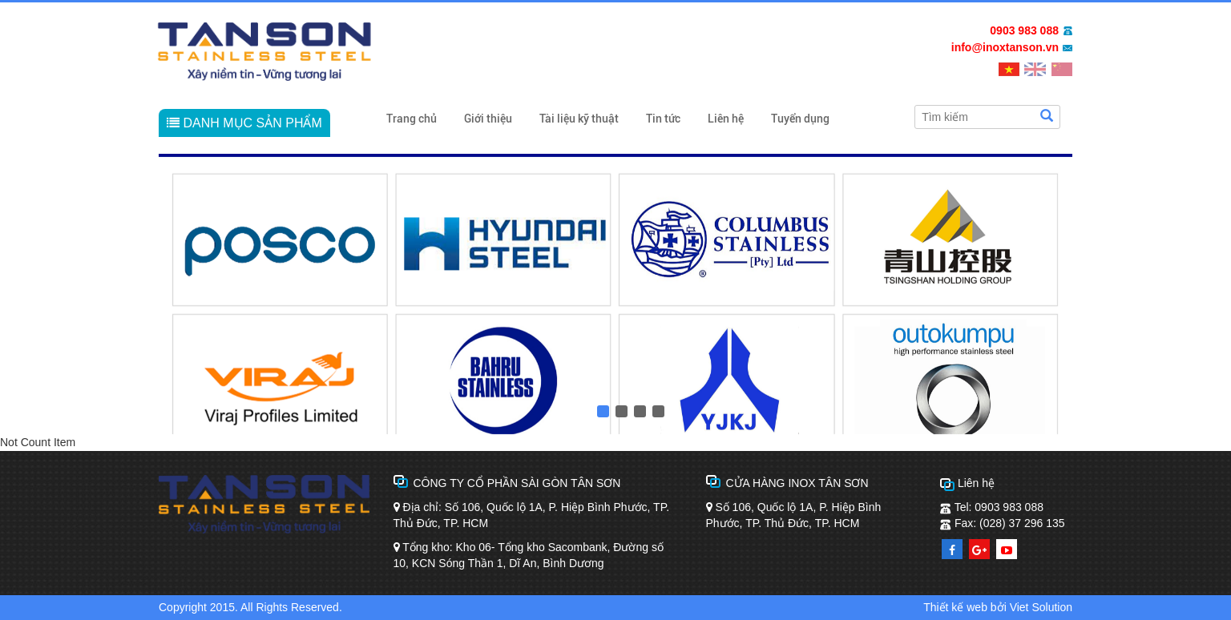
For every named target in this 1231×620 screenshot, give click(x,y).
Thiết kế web (955, 607)
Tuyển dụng (800, 118)
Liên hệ (726, 118)
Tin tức (663, 118)
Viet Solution (1041, 607)
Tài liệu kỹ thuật (579, 118)
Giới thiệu (488, 118)
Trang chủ (411, 118)
